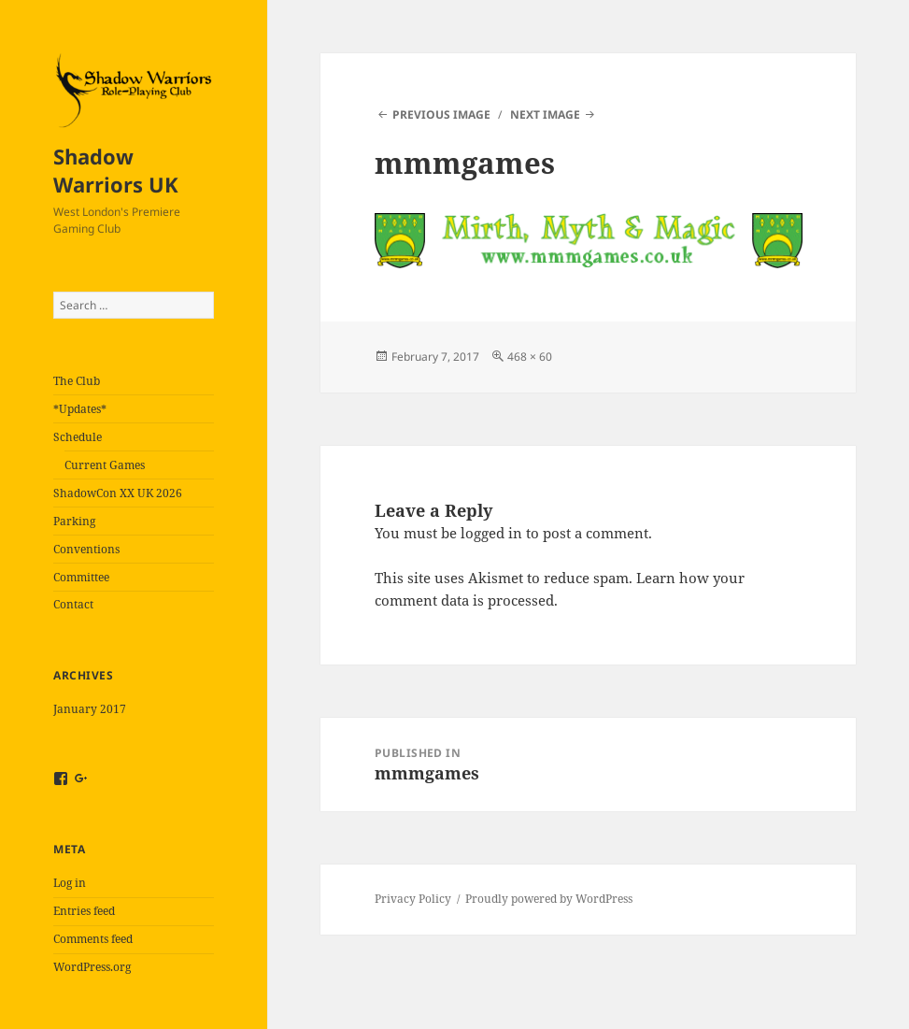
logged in (491, 532)
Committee (81, 577)
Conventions (86, 549)
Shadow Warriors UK (115, 170)
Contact (73, 604)
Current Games (104, 465)
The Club (76, 381)
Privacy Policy (413, 899)
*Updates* (80, 409)
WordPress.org (92, 967)
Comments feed (93, 939)
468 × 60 (529, 356)
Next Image (545, 114)
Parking (74, 521)
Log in (69, 883)
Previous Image (441, 114)
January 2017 (89, 709)
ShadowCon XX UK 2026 (117, 493)
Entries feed (84, 911)
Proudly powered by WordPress (548, 899)
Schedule (77, 437)
